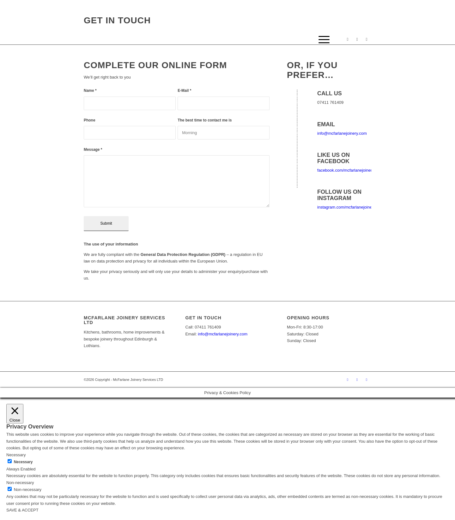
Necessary (23, 462)
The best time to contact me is (205, 120)
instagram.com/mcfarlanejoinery (346, 207)
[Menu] (322, 39)
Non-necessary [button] (20, 482)
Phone (89, 120)
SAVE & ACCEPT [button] (22, 510)
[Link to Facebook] (347, 39)
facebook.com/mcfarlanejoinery (345, 170)
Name (90, 90)
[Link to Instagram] (357, 39)
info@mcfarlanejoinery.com (342, 133)
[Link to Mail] (366, 39)
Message (93, 149)
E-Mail (184, 90)
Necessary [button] (16, 454)
